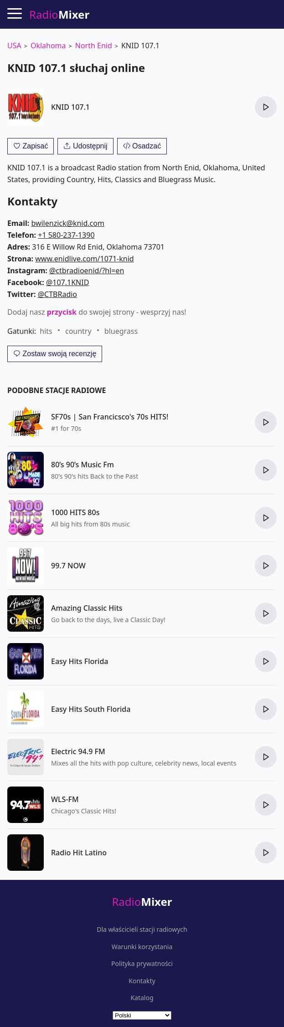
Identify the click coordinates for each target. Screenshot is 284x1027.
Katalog (141, 998)
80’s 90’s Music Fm (82, 465)
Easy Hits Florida (79, 661)
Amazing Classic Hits (87, 608)
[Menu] (14, 13)
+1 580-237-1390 (66, 235)
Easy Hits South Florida (90, 709)
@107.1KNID (67, 282)
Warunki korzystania (142, 947)
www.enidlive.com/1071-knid (84, 259)
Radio (142, 901)
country (78, 331)
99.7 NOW (68, 566)
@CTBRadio (57, 294)
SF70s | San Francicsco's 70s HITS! (109, 417)
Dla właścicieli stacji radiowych (142, 929)
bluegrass (121, 331)
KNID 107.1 (70, 107)
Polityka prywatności (142, 964)
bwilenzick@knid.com (67, 223)
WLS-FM (65, 799)
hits (46, 331)
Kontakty (142, 981)
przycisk (62, 312)
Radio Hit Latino (79, 853)
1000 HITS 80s (75, 512)
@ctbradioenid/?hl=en (86, 271)
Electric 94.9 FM (78, 751)
